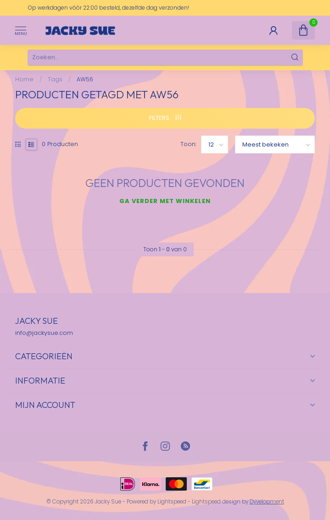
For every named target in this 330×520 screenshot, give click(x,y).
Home (24, 79)
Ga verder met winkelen (165, 201)
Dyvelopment (267, 501)
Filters (165, 117)
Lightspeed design (216, 501)
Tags (55, 79)
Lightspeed (171, 501)
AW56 (85, 79)
